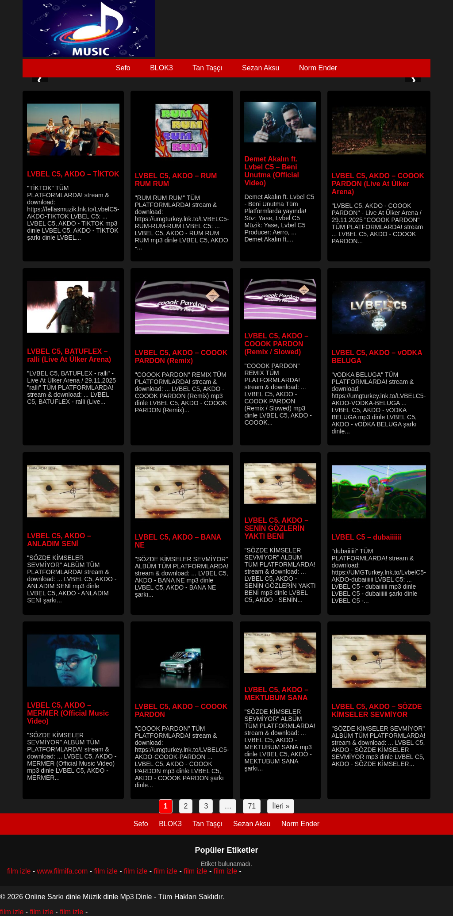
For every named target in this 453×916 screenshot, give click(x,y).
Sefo (123, 68)
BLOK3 (161, 68)
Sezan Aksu (261, 68)
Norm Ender (318, 68)
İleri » (280, 806)
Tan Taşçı (207, 68)
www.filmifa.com (62, 871)
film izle (19, 871)
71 (252, 806)
